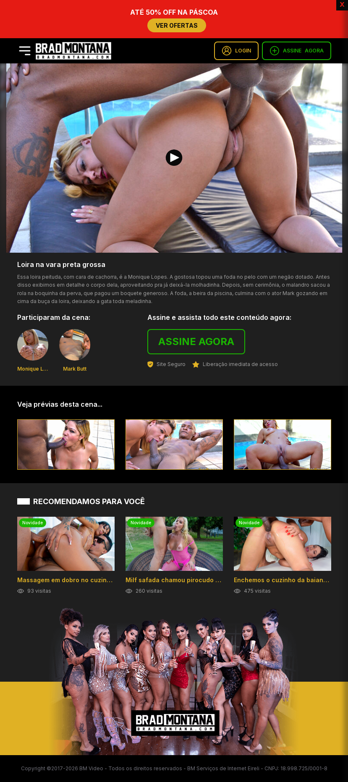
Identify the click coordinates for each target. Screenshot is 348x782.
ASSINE (297, 51)
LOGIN (236, 51)
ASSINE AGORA (196, 341)
